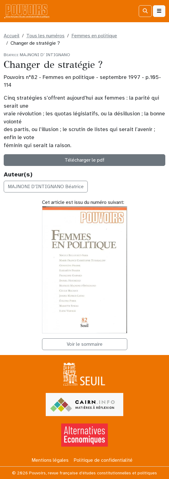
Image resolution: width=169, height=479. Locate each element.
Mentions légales (50, 460)
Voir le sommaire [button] (85, 344)
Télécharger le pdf (84, 160)
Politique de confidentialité (103, 460)
